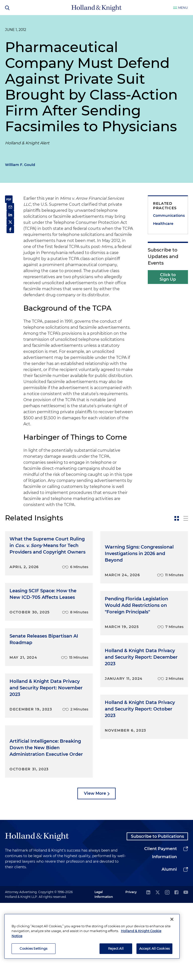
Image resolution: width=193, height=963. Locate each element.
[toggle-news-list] (185, 518)
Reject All (116, 948)
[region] (92, 936)
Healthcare (163, 223)
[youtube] (185, 953)
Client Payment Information (160, 912)
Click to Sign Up (168, 277)
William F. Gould (20, 164)
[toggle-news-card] (176, 518)
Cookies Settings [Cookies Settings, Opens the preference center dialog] (33, 948)
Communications (168, 215)
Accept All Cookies (154, 948)
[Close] (171, 919)
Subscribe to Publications (157, 893)
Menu (183, 8)
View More (95, 846)
